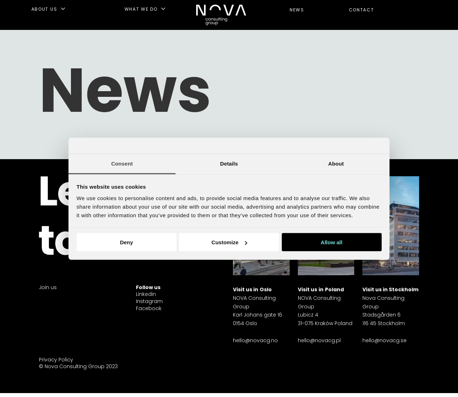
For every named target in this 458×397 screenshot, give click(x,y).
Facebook (149, 308)
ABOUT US (44, 9)
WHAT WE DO (141, 9)
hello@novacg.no (255, 340)
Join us (48, 287)
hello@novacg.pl (319, 340)
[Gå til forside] (221, 15)
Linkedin (146, 294)
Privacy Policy (56, 359)
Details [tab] (229, 163)
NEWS (297, 10)
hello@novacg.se (384, 340)
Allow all (331, 242)
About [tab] (336, 163)
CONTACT (361, 10)
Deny (126, 242)
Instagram (149, 301)
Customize (229, 242)
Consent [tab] (122, 163)
